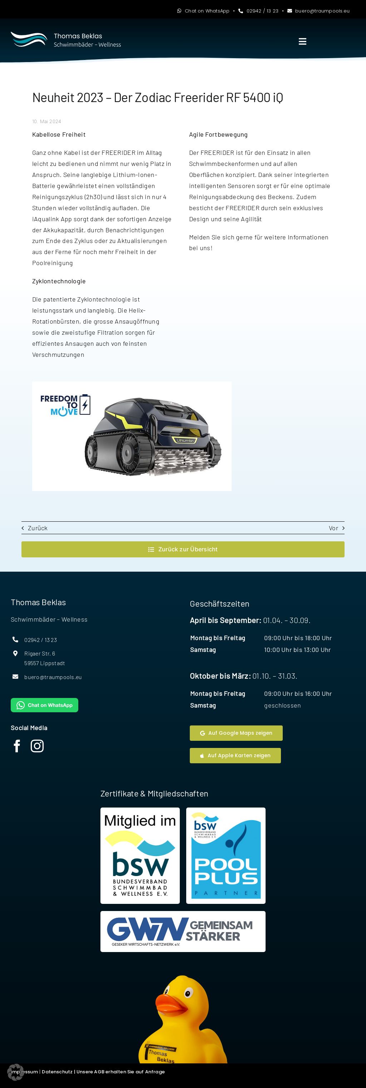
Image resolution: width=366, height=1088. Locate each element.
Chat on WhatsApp (203, 10)
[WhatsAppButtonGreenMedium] (44, 701)
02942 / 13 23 (258, 10)
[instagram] (37, 746)
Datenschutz (57, 1071)
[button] (15, 1072)
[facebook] (17, 746)
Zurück (38, 528)
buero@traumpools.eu (318, 10)
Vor (333, 528)
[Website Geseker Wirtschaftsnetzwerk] (183, 931)
